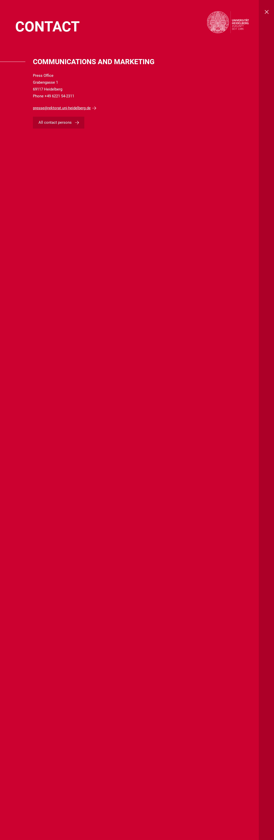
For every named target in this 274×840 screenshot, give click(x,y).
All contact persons (55, 122)
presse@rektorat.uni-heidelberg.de (62, 108)
